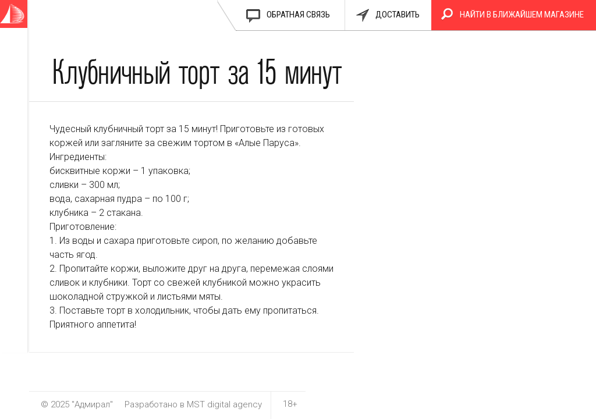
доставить (397, 14)
